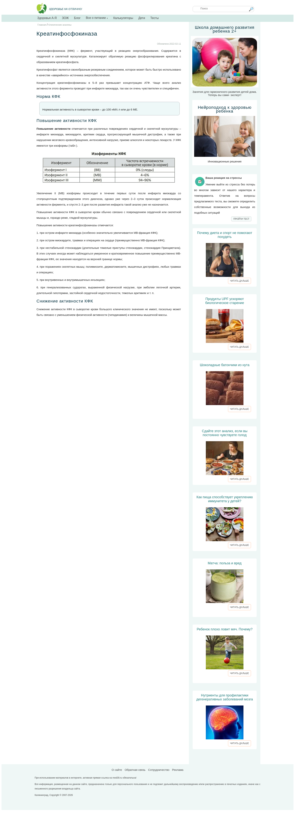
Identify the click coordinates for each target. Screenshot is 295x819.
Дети (141, 18)
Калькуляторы (123, 18)
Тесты (154, 18)
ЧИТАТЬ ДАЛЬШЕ (239, 281)
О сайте (117, 769)
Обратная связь (135, 769)
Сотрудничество (158, 769)
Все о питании (97, 17)
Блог (77, 18)
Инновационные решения (224, 134)
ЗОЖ (65, 18)
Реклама (177, 769)
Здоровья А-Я (47, 18)
